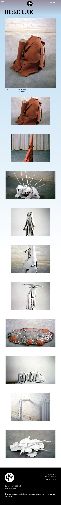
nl (9, 2)
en (6, 2)
